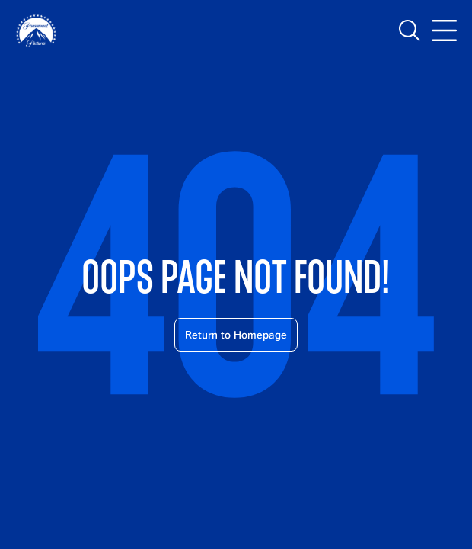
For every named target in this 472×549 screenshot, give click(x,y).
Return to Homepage (236, 335)
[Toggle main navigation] (444, 30)
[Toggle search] (409, 30)
